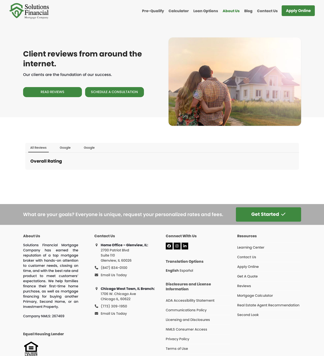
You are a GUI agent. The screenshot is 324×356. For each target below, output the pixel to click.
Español (186, 270)
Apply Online (248, 266)
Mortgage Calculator (255, 295)
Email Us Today (114, 275)
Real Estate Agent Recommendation (268, 305)
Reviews (244, 285)
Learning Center (250, 247)
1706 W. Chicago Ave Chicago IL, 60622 (118, 296)
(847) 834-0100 (114, 267)
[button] (25, 174)
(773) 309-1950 (114, 306)
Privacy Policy (177, 339)
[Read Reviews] (52, 92)
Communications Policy (186, 310)
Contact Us (246, 257)
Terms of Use (177, 348)
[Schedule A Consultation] (114, 92)
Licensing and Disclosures (188, 319)
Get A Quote (247, 276)
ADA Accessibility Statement (190, 300)
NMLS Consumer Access (186, 329)
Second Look (248, 314)
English (172, 270)
